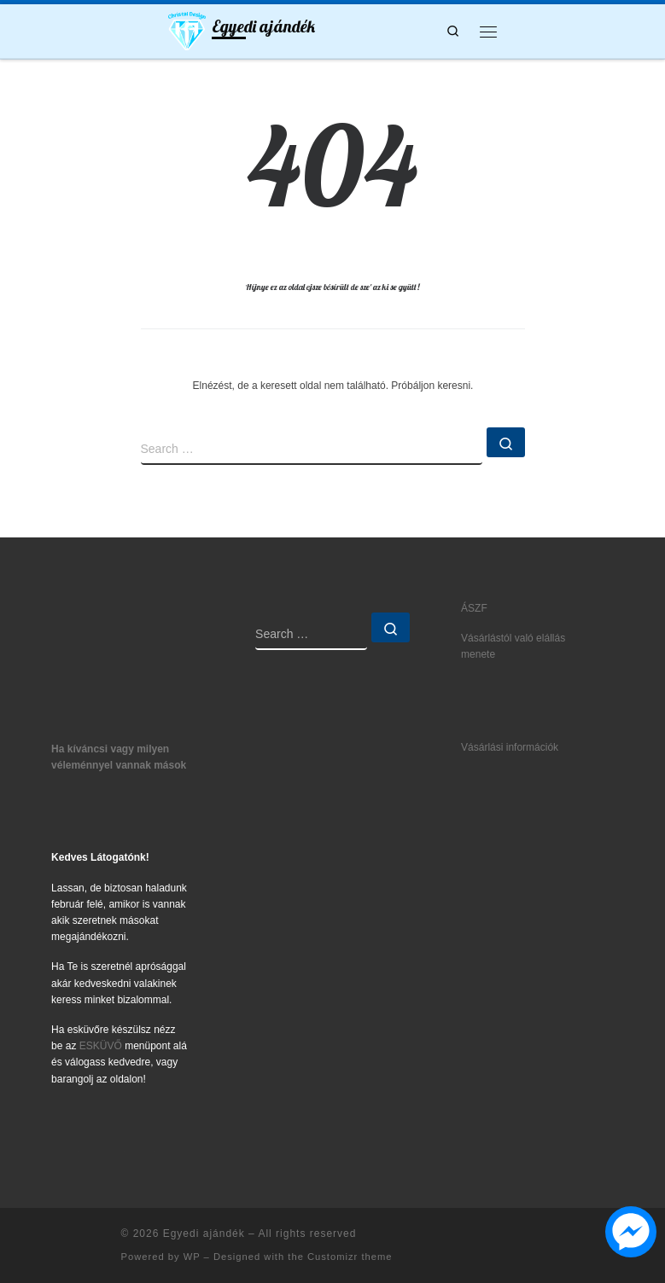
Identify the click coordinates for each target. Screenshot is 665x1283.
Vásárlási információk (509, 747)
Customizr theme (350, 1256)
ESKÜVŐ (100, 1046)
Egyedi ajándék (204, 1233)
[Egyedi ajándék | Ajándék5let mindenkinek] (187, 29)
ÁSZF (474, 608)
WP (192, 1256)
